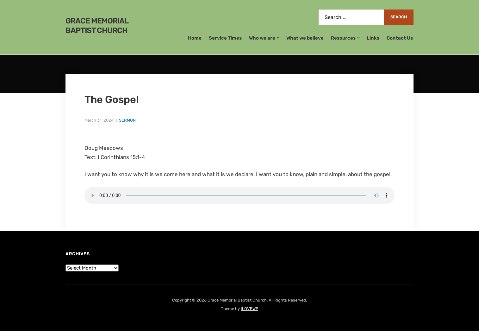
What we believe (305, 38)
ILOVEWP (249, 308)
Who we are (262, 38)
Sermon (127, 120)
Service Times (225, 38)
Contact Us (400, 38)
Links (373, 38)
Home (195, 38)
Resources (343, 38)
